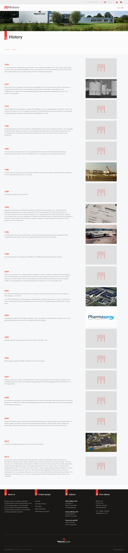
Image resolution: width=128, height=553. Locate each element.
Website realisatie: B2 (118, 549)
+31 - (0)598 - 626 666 (92, 2)
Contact (110, 2)
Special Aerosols (40, 509)
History (14, 49)
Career (102, 2)
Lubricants (38, 506)
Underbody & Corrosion (42, 511)
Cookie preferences (28, 549)
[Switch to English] (117, 2)
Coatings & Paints (40, 504)
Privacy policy (18, 549)
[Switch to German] (121, 2)
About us (7, 49)
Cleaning (37, 501)
